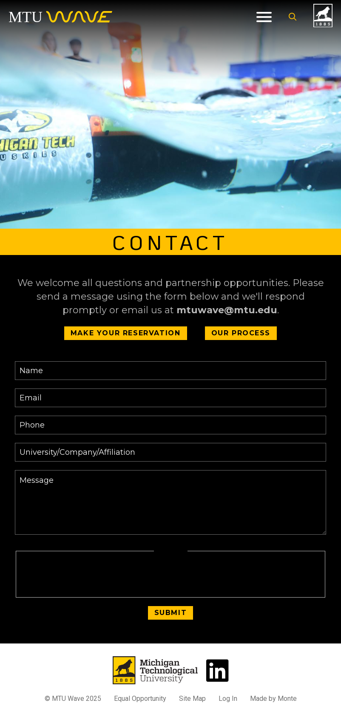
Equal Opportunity (140, 698)
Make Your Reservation (126, 333)
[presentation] (170, 574)
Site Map (192, 698)
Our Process (241, 333)
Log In (228, 698)
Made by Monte (273, 698)
